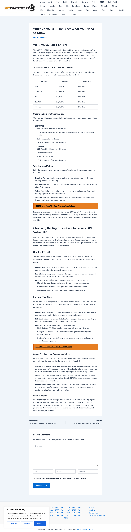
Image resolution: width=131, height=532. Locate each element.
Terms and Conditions (97, 516)
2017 (65, 513)
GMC (98, 2)
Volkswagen (117, 10)
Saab (67, 10)
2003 (65, 507)
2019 (76, 513)
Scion (83, 10)
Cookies (92, 510)
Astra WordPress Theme (84, 527)
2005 (76, 507)
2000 (49, 507)
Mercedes (92, 6)
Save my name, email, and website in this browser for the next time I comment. (61, 479)
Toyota (106, 10)
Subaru (90, 10)
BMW (56, 2)
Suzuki (98, 10)
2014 (49, 513)
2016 (60, 513)
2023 (68, 516)
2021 (58, 516)
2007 (49, 510)
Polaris (50, 10)
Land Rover (66, 6)
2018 (71, 513)
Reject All (27, 523)
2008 (55, 510)
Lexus (75, 6)
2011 (71, 510)
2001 (54, 507)
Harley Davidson (109, 2)
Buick (63, 2)
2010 (65, 510)
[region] (26, 517)
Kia (57, 6)
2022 (63, 516)
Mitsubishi (119, 6)
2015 (55, 513)
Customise (13, 523)
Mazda (83, 6)
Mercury (102, 6)
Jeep (51, 6)
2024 (74, 516)
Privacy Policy (94, 513)
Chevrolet (72, 2)
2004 (70, 507)
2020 (81, 513)
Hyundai (43, 6)
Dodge (90, 2)
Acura (42, 2)
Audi (49, 2)
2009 (60, 510)
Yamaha (50, 14)
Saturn (75, 10)
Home (91, 507)
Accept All (40, 523)
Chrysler (82, 2)
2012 (76, 510)
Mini (110, 6)
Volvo (42, 14)
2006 (81, 507)
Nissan (42, 10)
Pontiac (59, 10)
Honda (120, 2)
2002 (60, 507)
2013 (81, 510)
